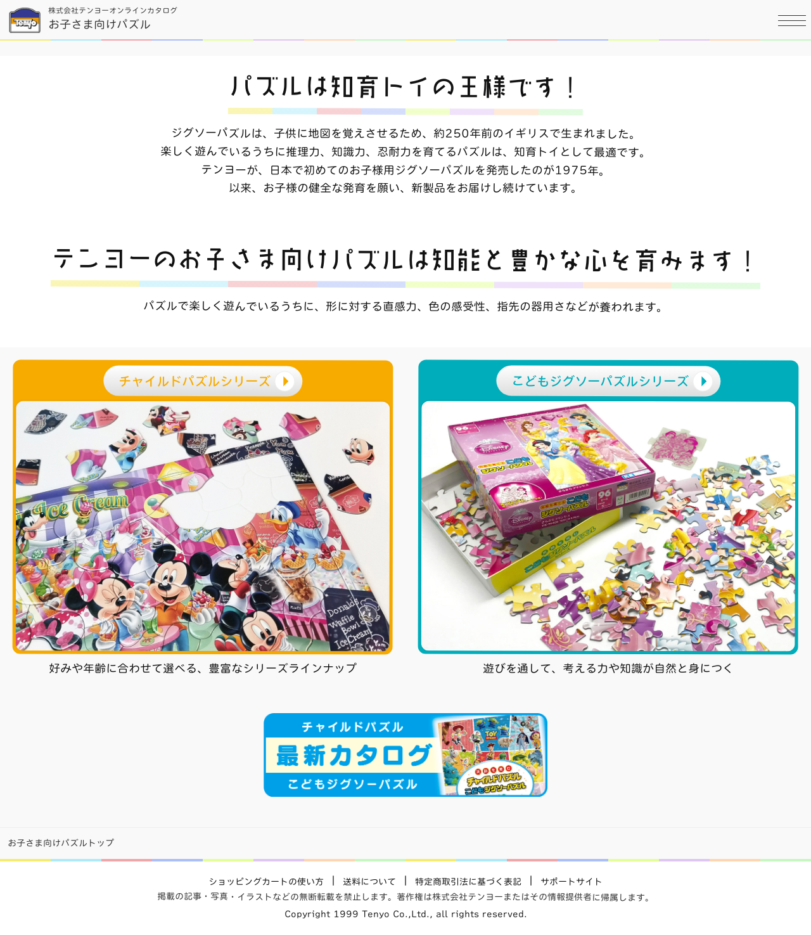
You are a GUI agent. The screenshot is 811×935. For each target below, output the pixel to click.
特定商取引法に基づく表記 (468, 881)
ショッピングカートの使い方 (266, 881)
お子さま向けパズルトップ (61, 843)
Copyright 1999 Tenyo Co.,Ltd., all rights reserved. (405, 914)
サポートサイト (571, 881)
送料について (369, 881)
